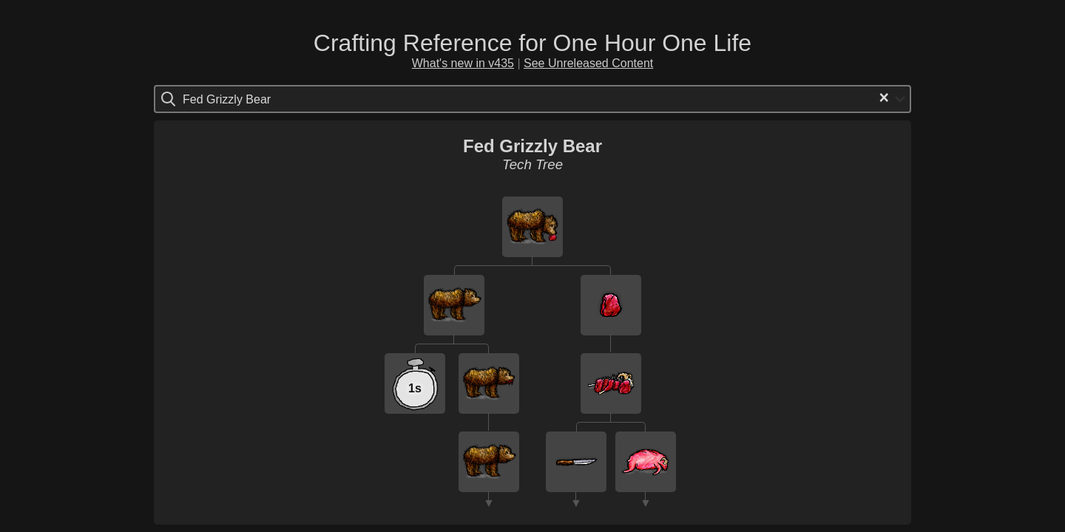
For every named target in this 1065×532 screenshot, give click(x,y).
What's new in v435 (463, 63)
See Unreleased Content (588, 63)
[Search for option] (245, 99)
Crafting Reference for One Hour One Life (532, 43)
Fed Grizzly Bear (532, 146)
